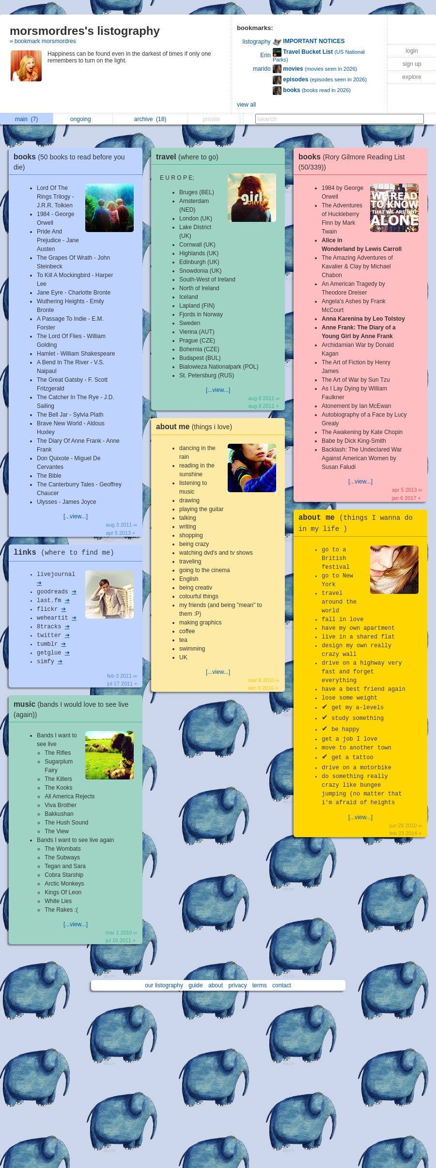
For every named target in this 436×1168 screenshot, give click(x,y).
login (411, 50)
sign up (412, 64)
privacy (237, 985)
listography (257, 41)
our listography (164, 985)
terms (259, 985)
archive (150, 119)
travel (189, 157)
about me (196, 426)
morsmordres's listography (85, 30)
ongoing (83, 119)
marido (262, 68)
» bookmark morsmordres (43, 41)
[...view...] (75, 516)
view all (246, 104)
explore (411, 77)
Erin (265, 55)
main (26, 119)
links (66, 552)
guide (195, 985)
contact (281, 985)
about (215, 985)
